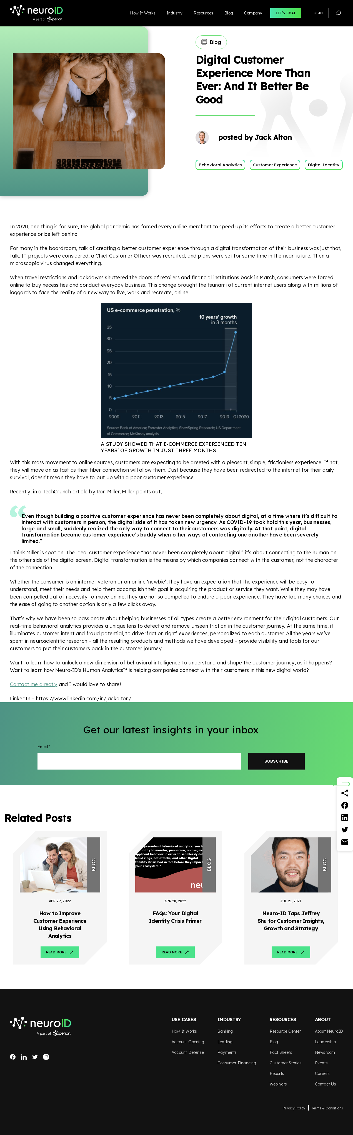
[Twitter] (345, 830)
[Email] (345, 842)
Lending (224, 1041)
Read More (56, 952)
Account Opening (188, 1041)
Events (321, 1062)
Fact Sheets (281, 1052)
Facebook (13, 1057)
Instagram (46, 1057)
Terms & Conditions (327, 1108)
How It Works (142, 13)
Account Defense (188, 1052)
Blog (228, 13)
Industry (175, 13)
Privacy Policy (294, 1108)
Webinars (278, 1084)
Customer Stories (286, 1062)
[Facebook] (345, 805)
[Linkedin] (345, 818)
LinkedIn (24, 1057)
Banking (225, 1031)
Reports (277, 1073)
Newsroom (325, 1052)
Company (253, 13)
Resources (203, 13)
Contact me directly (33, 684)
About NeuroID (329, 1031)
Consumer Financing (236, 1062)
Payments (227, 1052)
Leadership (325, 1041)
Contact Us (325, 1084)
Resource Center (285, 1031)
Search (338, 13)
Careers (322, 1073)
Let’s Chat (286, 13)
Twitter (35, 1057)
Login (317, 13)
